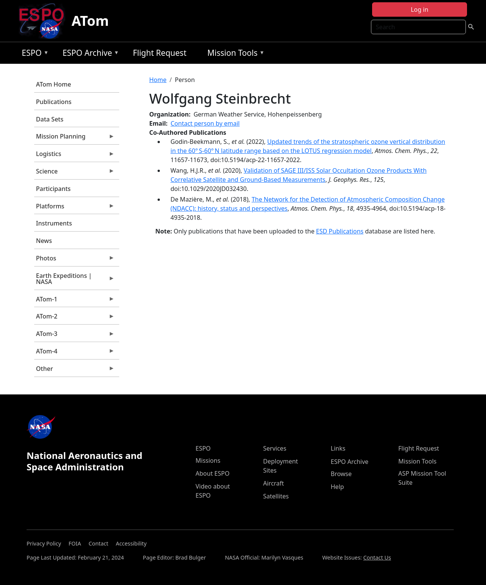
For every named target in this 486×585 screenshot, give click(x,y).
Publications (53, 102)
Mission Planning (74, 138)
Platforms (74, 208)
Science (74, 173)
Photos (74, 260)
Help (337, 487)
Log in (419, 9)
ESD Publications (339, 231)
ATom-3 (74, 336)
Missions (208, 460)
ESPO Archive (89, 54)
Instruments (54, 223)
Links (338, 448)
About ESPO (212, 473)
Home (158, 80)
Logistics (74, 156)
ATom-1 (74, 301)
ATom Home (53, 84)
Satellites (276, 496)
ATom (90, 20)
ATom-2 (74, 318)
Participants (53, 188)
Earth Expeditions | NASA (74, 280)
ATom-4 (74, 353)
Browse (341, 474)
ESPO (33, 54)
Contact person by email (205, 123)
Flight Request (159, 52)
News (44, 241)
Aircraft (273, 483)
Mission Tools (234, 54)
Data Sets (49, 119)
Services (274, 448)
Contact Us (377, 557)
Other (74, 370)
